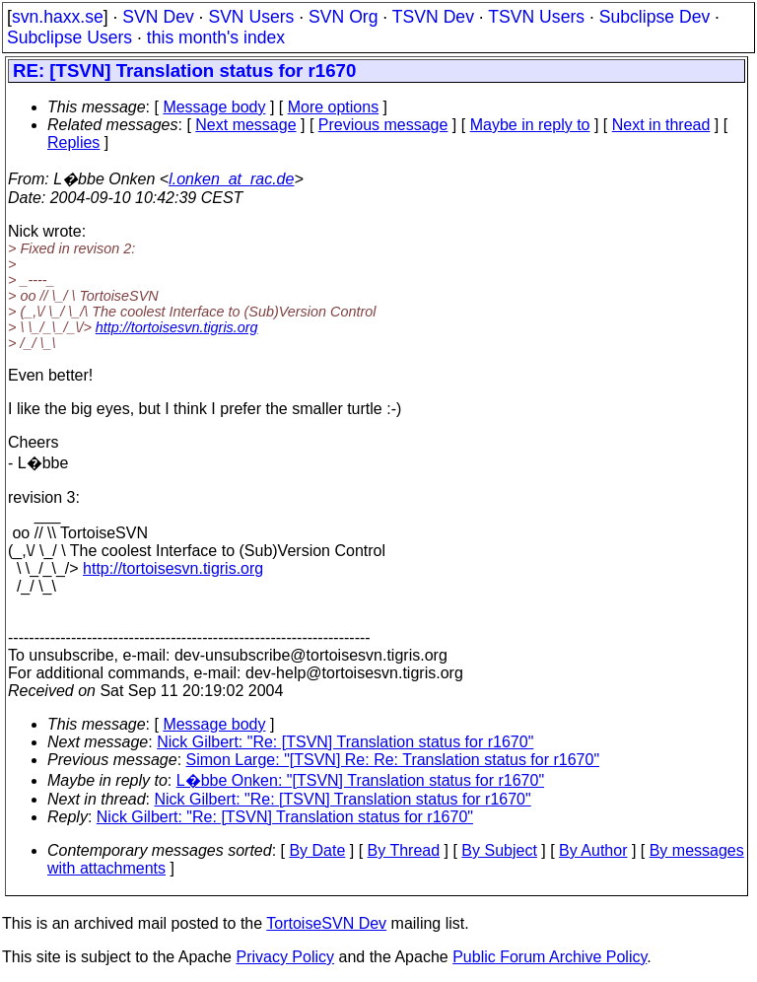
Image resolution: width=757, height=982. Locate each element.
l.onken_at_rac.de (231, 179)
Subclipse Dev (654, 17)
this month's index (216, 37)
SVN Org (343, 17)
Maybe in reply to (530, 124)
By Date (317, 850)
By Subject (498, 850)
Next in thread (661, 124)
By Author (593, 850)
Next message (245, 124)
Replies (73, 142)
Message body (214, 107)
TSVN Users (536, 17)
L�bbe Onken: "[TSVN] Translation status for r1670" (360, 780)
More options (333, 107)
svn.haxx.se (57, 17)
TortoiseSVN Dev (326, 923)
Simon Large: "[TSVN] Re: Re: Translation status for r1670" (393, 759)
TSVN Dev (433, 17)
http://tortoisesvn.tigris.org (177, 327)
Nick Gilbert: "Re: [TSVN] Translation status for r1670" (345, 742)
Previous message (383, 124)
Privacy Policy (285, 956)
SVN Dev (157, 17)
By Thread (404, 850)
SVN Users (251, 17)
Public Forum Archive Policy (549, 956)
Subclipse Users (69, 37)
